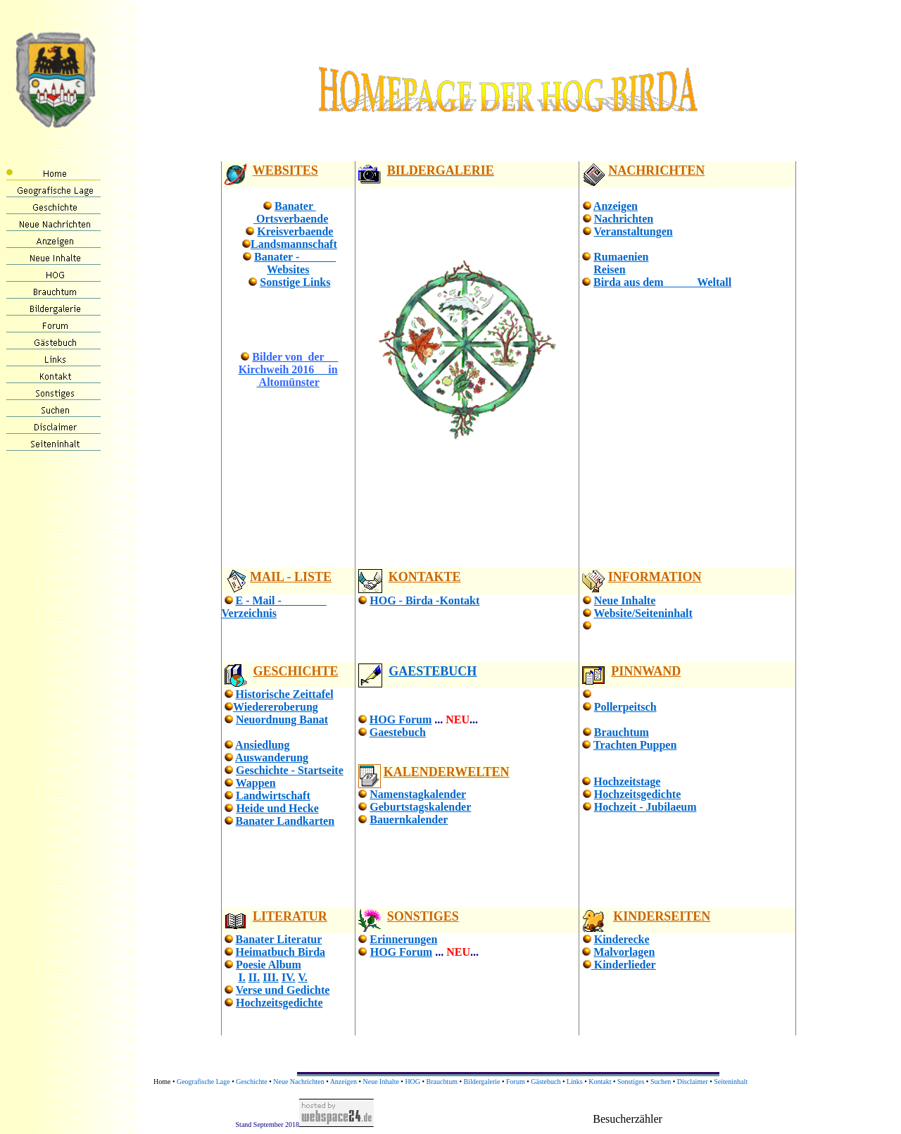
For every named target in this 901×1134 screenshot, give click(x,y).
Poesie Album (268, 965)
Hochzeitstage (626, 781)
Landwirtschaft (273, 796)
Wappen (256, 783)
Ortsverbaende (290, 219)
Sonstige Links (295, 282)
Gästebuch (545, 1081)
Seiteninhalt (731, 1081)
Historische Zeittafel (285, 694)
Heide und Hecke (277, 808)
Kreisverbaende (295, 231)
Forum (515, 1081)
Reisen (609, 269)
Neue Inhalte (625, 600)
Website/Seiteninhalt (642, 613)
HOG (412, 1081)
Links (575, 1081)
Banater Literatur (279, 939)
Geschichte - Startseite (290, 770)
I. (242, 977)
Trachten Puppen (634, 745)
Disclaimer (692, 1081)
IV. (289, 977)
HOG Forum (400, 719)
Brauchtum (621, 732)
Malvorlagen (624, 952)
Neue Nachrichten (298, 1081)
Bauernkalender (409, 819)
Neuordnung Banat (282, 719)
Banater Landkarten (285, 821)
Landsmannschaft (294, 244)
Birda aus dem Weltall (662, 282)
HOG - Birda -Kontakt (424, 600)
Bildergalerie (482, 1081)
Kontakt (599, 1081)
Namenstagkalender (418, 794)
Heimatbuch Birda (281, 952)
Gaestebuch (398, 732)
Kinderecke (622, 939)
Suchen (660, 1081)
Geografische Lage (203, 1081)
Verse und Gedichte (283, 990)
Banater (295, 206)
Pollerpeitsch (625, 707)
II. (254, 977)
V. (303, 977)
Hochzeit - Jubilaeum (645, 807)
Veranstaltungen (632, 231)
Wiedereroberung (275, 707)
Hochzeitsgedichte (637, 794)
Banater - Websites (295, 263)
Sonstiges (630, 1081)
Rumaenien (620, 257)
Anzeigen (615, 206)
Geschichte (251, 1081)
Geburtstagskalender (420, 807)
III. (271, 977)
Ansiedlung (262, 745)
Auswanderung (271, 758)
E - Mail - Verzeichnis (274, 606)
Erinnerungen (403, 939)
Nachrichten (623, 219)
